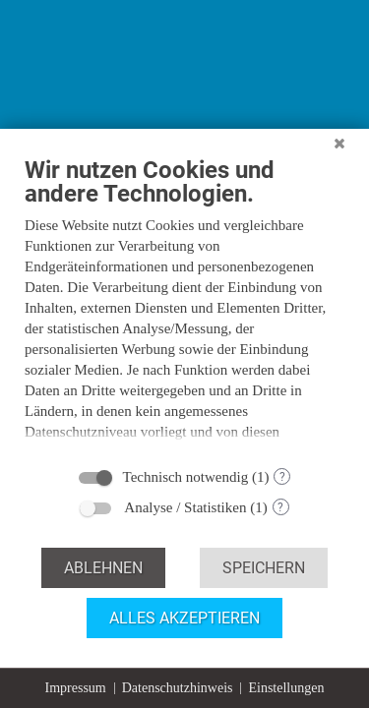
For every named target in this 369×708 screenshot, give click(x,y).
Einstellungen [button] (286, 687)
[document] (184, 311)
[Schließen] (339, 156)
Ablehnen (103, 568)
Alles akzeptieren (184, 618)
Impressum (75, 687)
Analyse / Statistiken (185, 507)
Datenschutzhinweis (177, 687)
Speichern (263, 568)
